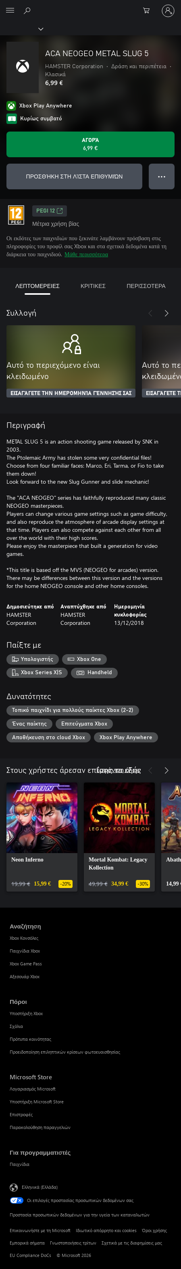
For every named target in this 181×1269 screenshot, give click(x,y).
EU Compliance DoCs (30, 1255)
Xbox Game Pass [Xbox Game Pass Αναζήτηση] (26, 963)
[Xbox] (21, 28)
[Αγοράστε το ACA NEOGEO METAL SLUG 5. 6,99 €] (90, 144)
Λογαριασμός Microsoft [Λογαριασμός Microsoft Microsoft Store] (33, 1088)
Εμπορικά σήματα (27, 1242)
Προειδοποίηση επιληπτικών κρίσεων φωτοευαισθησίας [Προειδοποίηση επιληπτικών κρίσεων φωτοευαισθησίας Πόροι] (65, 1051)
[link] (41, 837)
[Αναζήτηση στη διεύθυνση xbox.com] (28, 10)
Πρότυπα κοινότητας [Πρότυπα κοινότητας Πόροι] (30, 1039)
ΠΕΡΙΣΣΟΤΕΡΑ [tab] (146, 286)
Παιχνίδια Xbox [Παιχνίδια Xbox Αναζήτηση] (25, 950)
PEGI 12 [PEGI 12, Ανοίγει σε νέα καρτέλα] (49, 211)
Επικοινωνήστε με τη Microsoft (40, 1230)
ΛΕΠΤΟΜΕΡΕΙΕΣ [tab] (37, 286)
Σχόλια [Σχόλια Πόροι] (16, 1026)
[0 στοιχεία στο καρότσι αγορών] (148, 10)
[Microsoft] (90, 6)
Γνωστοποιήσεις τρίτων (73, 1242)
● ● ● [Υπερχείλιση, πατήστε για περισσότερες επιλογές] (162, 176)
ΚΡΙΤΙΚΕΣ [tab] (93, 286)
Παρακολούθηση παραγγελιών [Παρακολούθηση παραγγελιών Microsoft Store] (40, 1127)
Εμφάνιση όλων (118, 769)
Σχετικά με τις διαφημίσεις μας (132, 1242)
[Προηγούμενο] (150, 313)
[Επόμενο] (166, 313)
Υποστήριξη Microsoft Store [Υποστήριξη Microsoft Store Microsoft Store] (37, 1101)
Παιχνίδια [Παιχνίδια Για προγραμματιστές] (19, 1164)
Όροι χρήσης (154, 1230)
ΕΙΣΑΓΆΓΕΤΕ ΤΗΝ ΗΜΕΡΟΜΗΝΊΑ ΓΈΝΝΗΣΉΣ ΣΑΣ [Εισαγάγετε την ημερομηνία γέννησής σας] (70, 393)
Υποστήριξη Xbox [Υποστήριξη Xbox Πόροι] (26, 1013)
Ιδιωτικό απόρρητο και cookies (106, 1230)
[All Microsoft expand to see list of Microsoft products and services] (10, 10)
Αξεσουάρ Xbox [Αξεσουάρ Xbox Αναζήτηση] (25, 976)
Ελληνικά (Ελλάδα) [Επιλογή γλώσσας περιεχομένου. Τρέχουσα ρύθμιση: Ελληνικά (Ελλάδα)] (40, 1187)
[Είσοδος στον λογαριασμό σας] (168, 10)
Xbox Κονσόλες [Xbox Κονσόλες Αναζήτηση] (24, 938)
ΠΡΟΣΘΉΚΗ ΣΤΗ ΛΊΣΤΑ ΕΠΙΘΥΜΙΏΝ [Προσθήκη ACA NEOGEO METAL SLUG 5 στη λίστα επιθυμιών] (74, 176)
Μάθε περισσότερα (86, 254)
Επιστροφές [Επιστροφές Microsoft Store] (21, 1114)
